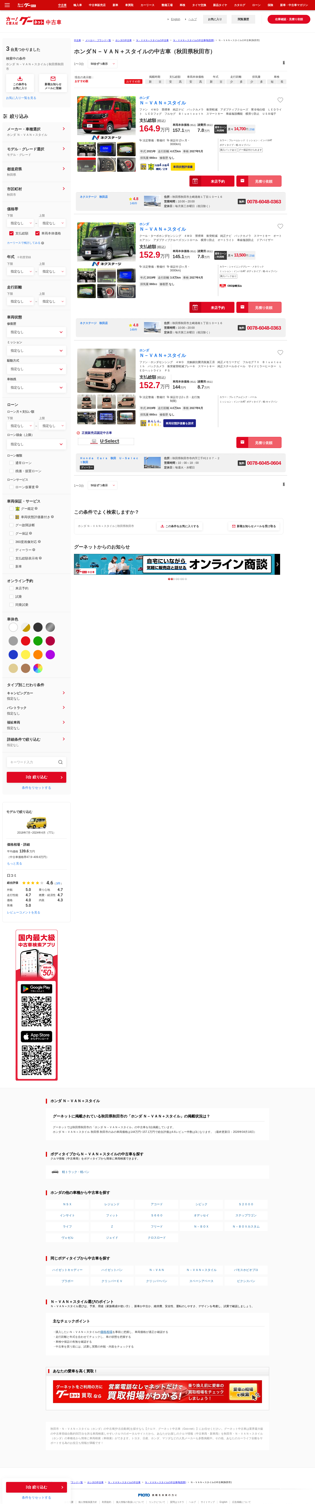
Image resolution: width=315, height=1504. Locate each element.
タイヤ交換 (199, 5)
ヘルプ (192, 19)
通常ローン (23, 463)
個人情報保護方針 (87, 1502)
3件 (58, 883)
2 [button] (179, 579)
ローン (256, 5)
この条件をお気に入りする (182, 526)
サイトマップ (208, 1502)
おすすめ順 (133, 81)
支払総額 (21, 233)
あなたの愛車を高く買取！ (75, 1371)
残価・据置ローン (28, 471)
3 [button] (183, 579)
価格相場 (106, 1332)
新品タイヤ (220, 5)
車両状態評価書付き (35, 517)
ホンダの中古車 (123, 40)
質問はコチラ (177, 1502)
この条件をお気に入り (20, 86)
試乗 (18, 596)
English (175, 19)
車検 (182, 5)
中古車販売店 (97, 5)
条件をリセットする (36, 787)
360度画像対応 (26, 542)
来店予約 (21, 588)
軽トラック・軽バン (75, 1172)
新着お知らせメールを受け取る (256, 526)
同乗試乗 (21, 605)
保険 (270, 5)
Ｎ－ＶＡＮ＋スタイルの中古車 (152, 40)
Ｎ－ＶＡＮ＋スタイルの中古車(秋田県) (193, 40)
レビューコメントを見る (23, 912)
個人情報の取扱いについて (130, 1502)
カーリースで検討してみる (23, 242)
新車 (18, 566)
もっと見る (14, 863)
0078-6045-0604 (264, 463)
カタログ (239, 5)
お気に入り (215, 19)
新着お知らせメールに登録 (53, 86)
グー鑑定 (27, 508)
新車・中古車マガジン (294, 5)
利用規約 (106, 1502)
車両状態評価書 (183, 167)
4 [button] (188, 579)
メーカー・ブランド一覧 (98, 40)
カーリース (147, 5)
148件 (133, 203)
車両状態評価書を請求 (180, 423)
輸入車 (78, 5)
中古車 (77, 40)
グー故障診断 (25, 525)
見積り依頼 (263, 181)
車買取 (129, 5)
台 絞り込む (36, 777)
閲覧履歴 (243, 19)
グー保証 (21, 533)
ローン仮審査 (25, 487)
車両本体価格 (51, 233)
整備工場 (167, 5)
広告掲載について (241, 1502)
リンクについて (157, 1502)
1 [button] (174, 579)
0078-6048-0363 (264, 201)
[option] (36, 825)
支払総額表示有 (26, 558)
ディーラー (23, 550)
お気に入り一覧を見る (21, 98)
